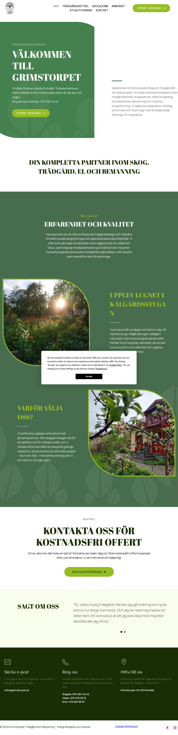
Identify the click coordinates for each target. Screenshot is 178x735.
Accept (89, 376)
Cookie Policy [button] (115, 365)
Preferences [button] (101, 368)
